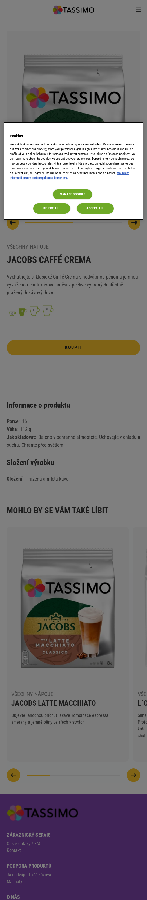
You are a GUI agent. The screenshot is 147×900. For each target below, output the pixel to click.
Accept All (95, 208)
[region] (73, 171)
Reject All (51, 208)
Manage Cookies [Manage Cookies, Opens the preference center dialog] (72, 194)
